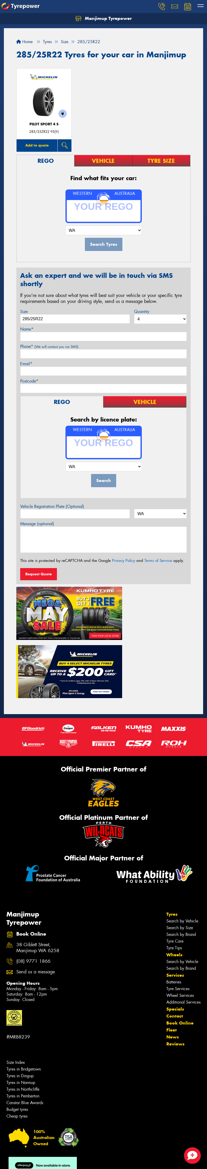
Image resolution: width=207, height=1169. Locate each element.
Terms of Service (158, 560)
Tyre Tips (174, 879)
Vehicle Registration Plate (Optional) (52, 506)
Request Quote (38, 574)
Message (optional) (37, 523)
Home (24, 41)
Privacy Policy (123, 560)
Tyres (172, 845)
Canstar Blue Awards (24, 1034)
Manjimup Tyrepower (103, 19)
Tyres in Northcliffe (22, 1020)
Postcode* (29, 381)
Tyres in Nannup (20, 1014)
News (172, 968)
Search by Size (179, 859)
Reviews (175, 975)
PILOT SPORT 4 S (43, 124)
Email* (26, 363)
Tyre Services (177, 920)
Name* (26, 329)
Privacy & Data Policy (37, 1160)
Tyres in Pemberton (22, 1027)
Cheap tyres (16, 1047)
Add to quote (37, 145)
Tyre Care (174, 872)
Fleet (171, 961)
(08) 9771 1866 (33, 893)
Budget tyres (17, 1040)
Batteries (173, 913)
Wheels (174, 886)
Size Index (15, 993)
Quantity (141, 311)
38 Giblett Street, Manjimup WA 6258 (37, 879)
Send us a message (35, 903)
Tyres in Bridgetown (23, 1000)
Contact (174, 947)
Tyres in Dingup (20, 1007)
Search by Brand (181, 865)
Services (175, 906)
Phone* (49, 346)
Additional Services (183, 933)
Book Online (180, 954)
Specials (175, 940)
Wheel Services (180, 926)
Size (24, 311)
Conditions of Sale (68, 1160)
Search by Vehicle (182, 852)
